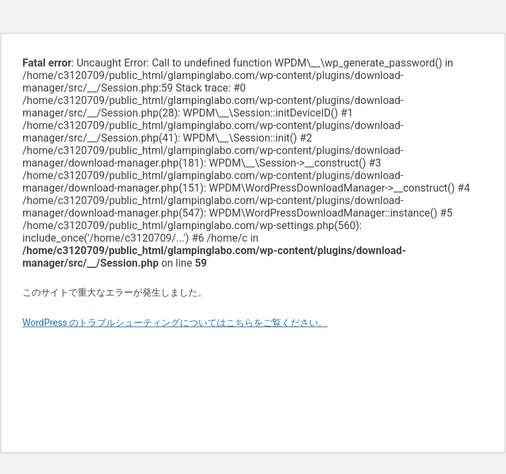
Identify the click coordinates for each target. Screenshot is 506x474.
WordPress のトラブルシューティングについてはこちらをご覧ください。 (175, 322)
